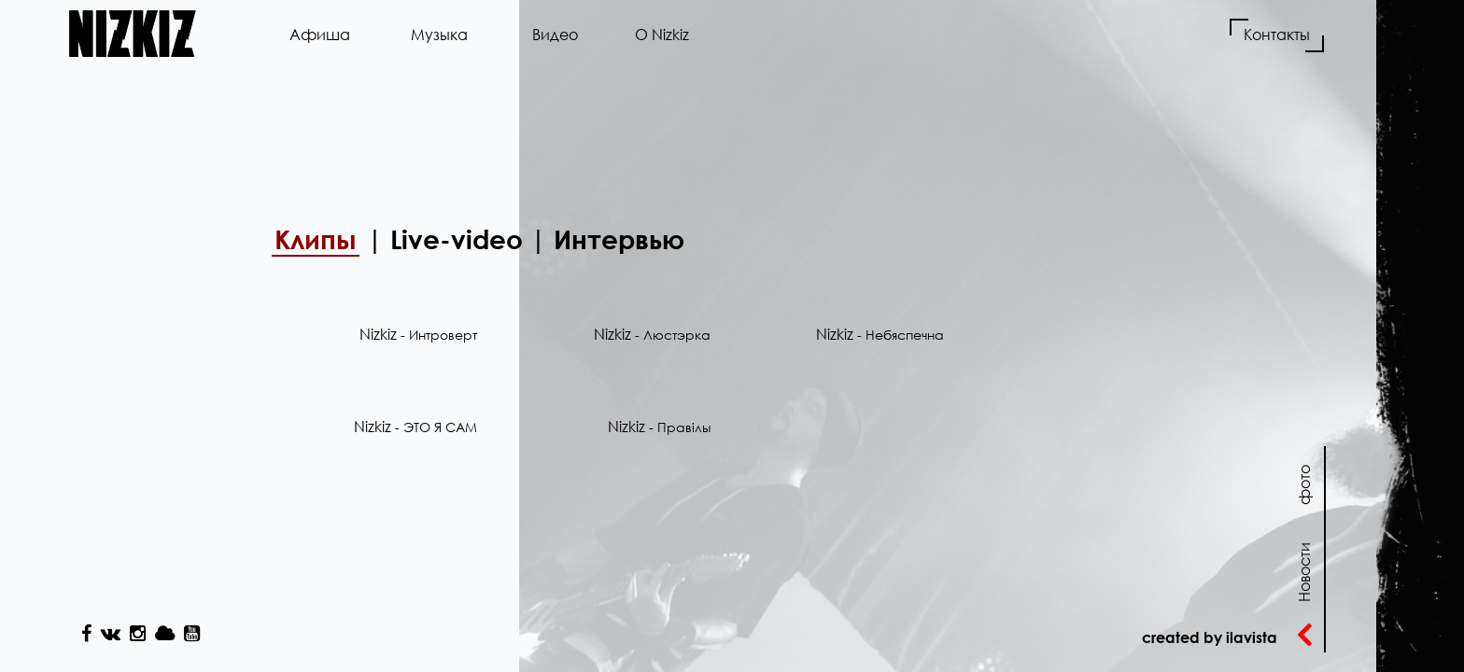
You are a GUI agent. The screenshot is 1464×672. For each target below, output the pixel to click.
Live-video (456, 239)
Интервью (619, 239)
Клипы (315, 239)
